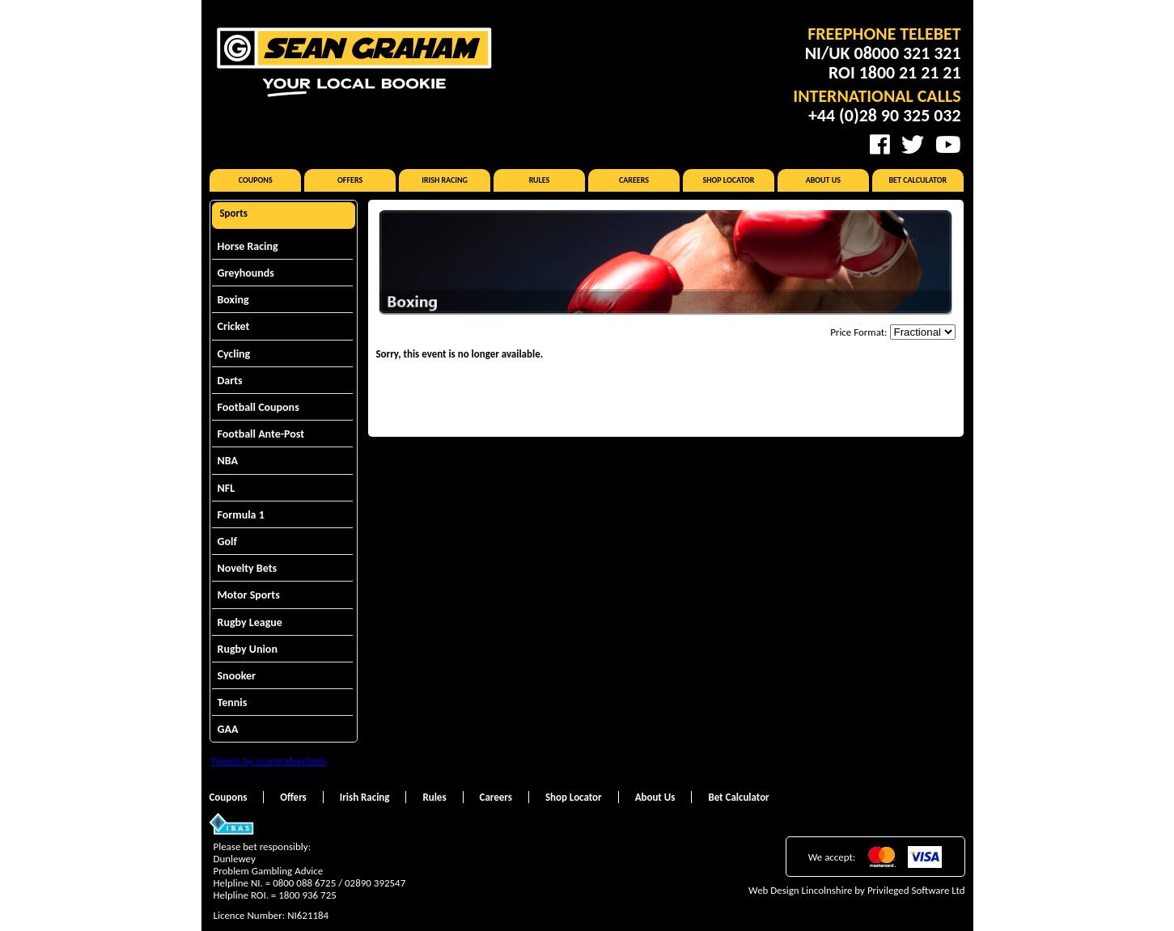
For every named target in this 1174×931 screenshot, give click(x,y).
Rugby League (250, 622)
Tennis (233, 702)
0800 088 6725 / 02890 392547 (339, 883)
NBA (228, 461)
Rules (539, 180)
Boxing (233, 300)
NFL (226, 488)
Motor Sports (249, 595)
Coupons (256, 180)
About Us (823, 180)
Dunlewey (235, 859)
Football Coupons (258, 407)
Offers (349, 180)
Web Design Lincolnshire (800, 890)
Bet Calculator (918, 180)
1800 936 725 (307, 895)
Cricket (234, 326)
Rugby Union (248, 649)
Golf (227, 541)
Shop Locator (728, 180)
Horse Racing (248, 246)
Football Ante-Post (261, 434)
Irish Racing (445, 180)
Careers (634, 180)
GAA (228, 729)
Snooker (237, 676)
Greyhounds (246, 273)
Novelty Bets (248, 568)
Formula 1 (241, 515)
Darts (230, 380)
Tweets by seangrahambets (269, 761)
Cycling (234, 354)
